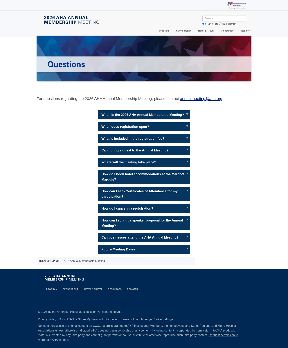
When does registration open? (125, 127)
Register (246, 30)
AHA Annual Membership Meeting (84, 260)
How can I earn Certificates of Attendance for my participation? (139, 193)
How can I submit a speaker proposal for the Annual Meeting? (142, 223)
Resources (227, 30)
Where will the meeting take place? (128, 162)
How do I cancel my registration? (127, 208)
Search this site (211, 24)
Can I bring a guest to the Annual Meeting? (134, 150)
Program (164, 30)
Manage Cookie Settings (157, 319)
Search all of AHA (229, 24)
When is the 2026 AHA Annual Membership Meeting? (142, 115)
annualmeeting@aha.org (201, 98)
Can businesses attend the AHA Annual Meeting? (140, 237)
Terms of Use (129, 319)
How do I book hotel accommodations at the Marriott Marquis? (142, 176)
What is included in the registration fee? (132, 138)
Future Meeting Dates (118, 249)
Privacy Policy (47, 319)
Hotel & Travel (206, 30)
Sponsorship (183, 30)
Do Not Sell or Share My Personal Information (89, 319)
